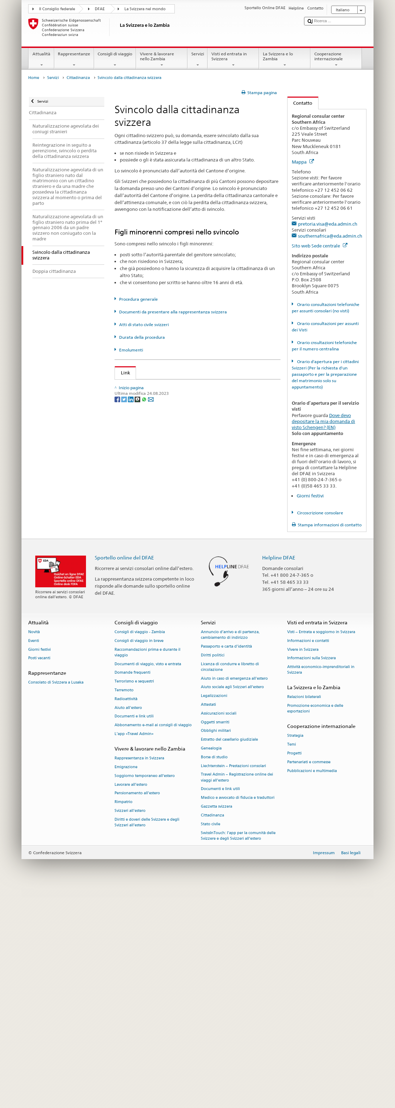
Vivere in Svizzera (303, 866)
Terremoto (124, 907)
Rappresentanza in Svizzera (139, 975)
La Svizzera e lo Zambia (284, 59)
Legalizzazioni (214, 913)
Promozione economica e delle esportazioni (315, 925)
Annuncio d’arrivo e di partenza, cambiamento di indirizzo (230, 852)
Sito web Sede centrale (319, 246)
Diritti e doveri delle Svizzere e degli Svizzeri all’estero (147, 1039)
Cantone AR (134, 468)
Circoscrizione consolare (319, 512)
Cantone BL (134, 489)
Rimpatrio (123, 1019)
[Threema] (138, 745)
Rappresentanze (74, 59)
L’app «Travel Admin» (134, 951)
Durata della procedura (142, 337)
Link (122, 372)
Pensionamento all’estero (137, 1010)
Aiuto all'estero (128, 924)
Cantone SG (134, 628)
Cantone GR (134, 543)
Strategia (295, 952)
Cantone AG (135, 446)
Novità (34, 849)
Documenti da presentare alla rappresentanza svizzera (173, 311)
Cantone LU (134, 564)
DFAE (100, 9)
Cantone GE (134, 521)
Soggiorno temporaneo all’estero (145, 992)
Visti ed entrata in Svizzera (233, 59)
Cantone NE (134, 575)
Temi (291, 961)
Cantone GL (134, 532)
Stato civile (210, 1041)
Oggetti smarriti (215, 939)
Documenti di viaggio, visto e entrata (148, 881)
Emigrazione (126, 984)
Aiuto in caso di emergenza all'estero (234, 895)
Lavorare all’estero (131, 1001)
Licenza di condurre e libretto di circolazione (230, 884)
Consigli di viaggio (115, 59)
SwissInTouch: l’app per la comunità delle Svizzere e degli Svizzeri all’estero (238, 1052)
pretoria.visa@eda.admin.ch (327, 224)
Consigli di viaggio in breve (139, 857)
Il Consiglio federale (57, 9)
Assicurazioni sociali (218, 930)
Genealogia (211, 965)
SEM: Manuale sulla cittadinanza (157, 396)
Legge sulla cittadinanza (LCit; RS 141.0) (165, 407)
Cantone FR (134, 511)
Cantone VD (135, 682)
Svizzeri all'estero (130, 1028)
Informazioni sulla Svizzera (311, 875)
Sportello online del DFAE (124, 774)
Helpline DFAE (278, 774)
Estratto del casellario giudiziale (229, 956)
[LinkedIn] (131, 745)
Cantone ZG (134, 703)
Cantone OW (136, 596)
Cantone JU (134, 553)
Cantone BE (134, 479)
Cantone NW (136, 585)
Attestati (208, 921)
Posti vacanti (39, 875)
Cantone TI (133, 650)
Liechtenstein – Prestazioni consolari (233, 982)
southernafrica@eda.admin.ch (330, 236)
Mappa (303, 162)
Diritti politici (212, 872)
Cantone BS (134, 500)
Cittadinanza (78, 77)
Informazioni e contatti (308, 857)
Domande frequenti (132, 889)
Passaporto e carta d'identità (226, 863)
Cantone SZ (134, 639)
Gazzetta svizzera (216, 1023)
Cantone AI (134, 457)
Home (33, 77)
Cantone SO (134, 617)
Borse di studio (214, 974)
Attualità (41, 59)
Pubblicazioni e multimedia (312, 987)
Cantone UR (134, 671)
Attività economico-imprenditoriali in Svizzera (320, 887)
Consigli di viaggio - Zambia (140, 849)
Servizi (197, 59)
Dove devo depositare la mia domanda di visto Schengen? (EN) (323, 421)
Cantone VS (134, 692)
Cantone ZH (134, 714)
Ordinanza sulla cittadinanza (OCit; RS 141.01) (171, 418)
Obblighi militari (216, 947)
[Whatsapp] (144, 745)
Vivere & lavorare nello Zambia (161, 59)
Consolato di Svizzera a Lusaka (56, 899)
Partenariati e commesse (309, 979)
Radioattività (126, 915)
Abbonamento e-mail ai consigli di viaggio (153, 942)
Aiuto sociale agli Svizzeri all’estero (232, 904)
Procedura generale (138, 299)
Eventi (33, 857)
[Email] (151, 745)
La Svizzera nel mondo (145, 9)
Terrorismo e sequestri (134, 898)
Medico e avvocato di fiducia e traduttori (237, 1014)
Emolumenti (131, 350)
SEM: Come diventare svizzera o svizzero (165, 386)
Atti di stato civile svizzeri (144, 324)
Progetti (294, 970)
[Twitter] (124, 745)
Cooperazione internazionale (336, 59)
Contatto (300, 103)
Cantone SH (134, 607)
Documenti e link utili (134, 933)
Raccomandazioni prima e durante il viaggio (147, 869)
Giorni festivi (310, 495)
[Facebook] (118, 745)
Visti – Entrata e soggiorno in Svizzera (321, 849)
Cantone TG (134, 660)
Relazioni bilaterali (304, 914)
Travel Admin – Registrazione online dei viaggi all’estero (237, 994)
